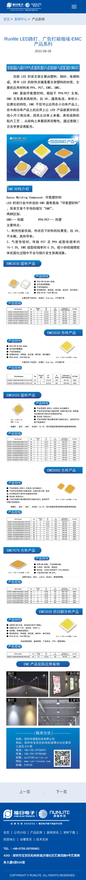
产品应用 (36, 832)
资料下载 (69, 832)
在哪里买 (26, 839)
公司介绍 (20, 832)
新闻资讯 (53, 832)
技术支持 (42, 839)
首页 (6, 19)
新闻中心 (20, 19)
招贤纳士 (9, 839)
